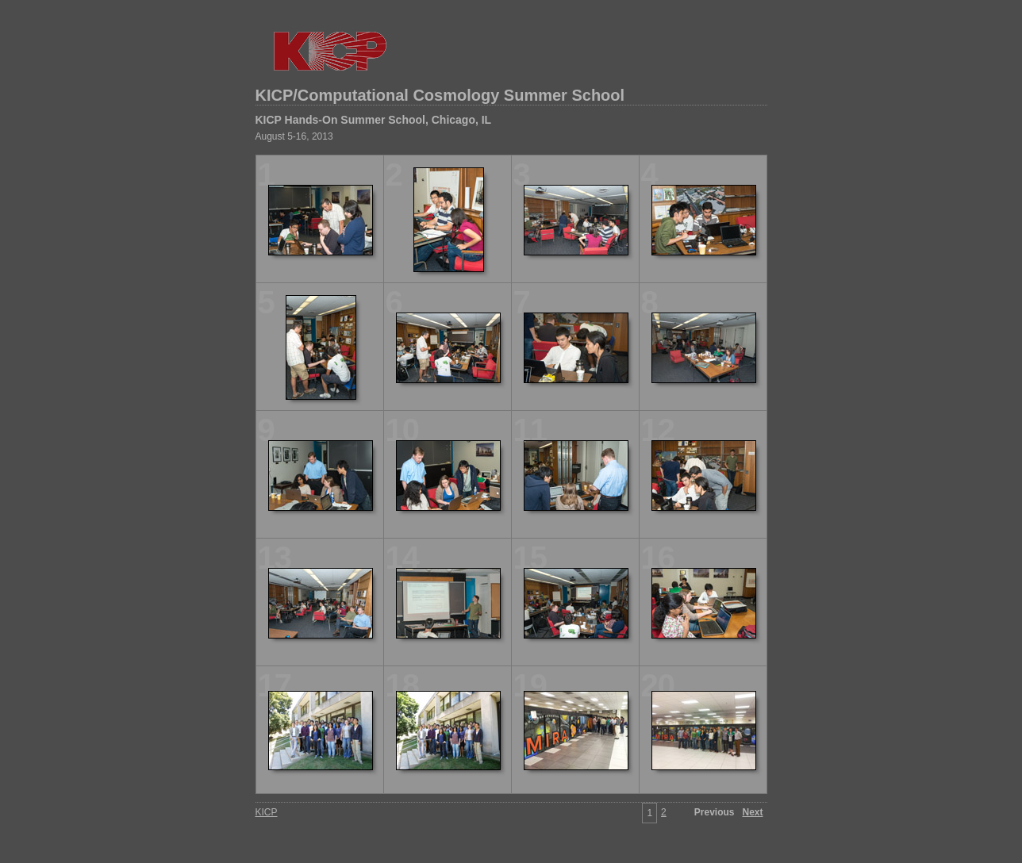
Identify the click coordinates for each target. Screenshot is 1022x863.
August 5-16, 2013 (294, 136)
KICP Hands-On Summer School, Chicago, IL (374, 119)
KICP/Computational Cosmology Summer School (440, 95)
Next (752, 812)
